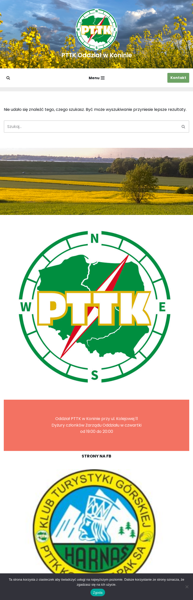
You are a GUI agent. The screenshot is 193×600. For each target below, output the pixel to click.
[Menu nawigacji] (96, 78)
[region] (96, 528)
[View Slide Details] (96, 528)
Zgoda (98, 592)
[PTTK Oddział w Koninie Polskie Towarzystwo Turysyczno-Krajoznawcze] (96, 34)
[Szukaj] (8, 78)
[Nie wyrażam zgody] (186, 586)
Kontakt (178, 77)
